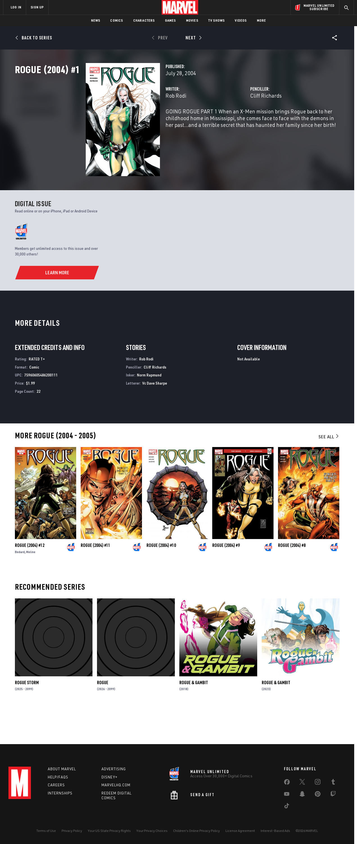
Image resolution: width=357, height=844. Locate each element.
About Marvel (62, 769)
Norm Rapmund (149, 407)
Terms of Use (46, 831)
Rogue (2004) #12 (29, 577)
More (261, 20)
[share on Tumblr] (333, 783)
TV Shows (216, 20)
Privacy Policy (72, 831)
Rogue (102, 714)
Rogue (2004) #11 (95, 577)
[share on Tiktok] (287, 807)
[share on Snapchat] (302, 795)
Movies (192, 20)
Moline (30, 584)
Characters (144, 20)
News (95, 20)
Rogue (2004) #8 (292, 577)
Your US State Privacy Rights (109, 831)
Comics (116, 20)
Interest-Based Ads (275, 831)
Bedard (20, 584)
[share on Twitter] (302, 783)
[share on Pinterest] (317, 795)
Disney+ (109, 777)
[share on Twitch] (333, 795)
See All (328, 469)
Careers (56, 785)
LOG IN (16, 7)
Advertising (113, 769)
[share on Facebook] (287, 783)
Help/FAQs (58, 777)
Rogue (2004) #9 (226, 577)
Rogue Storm (27, 714)
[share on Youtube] (287, 795)
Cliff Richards (241, 120)
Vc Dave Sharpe (154, 415)
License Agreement (240, 831)
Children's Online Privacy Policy (196, 831)
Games (170, 20)
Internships (60, 793)
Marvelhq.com (115, 785)
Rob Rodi (126, 120)
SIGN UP (37, 7)
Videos (241, 20)
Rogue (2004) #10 (161, 577)
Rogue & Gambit (193, 714)
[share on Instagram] (317, 783)
